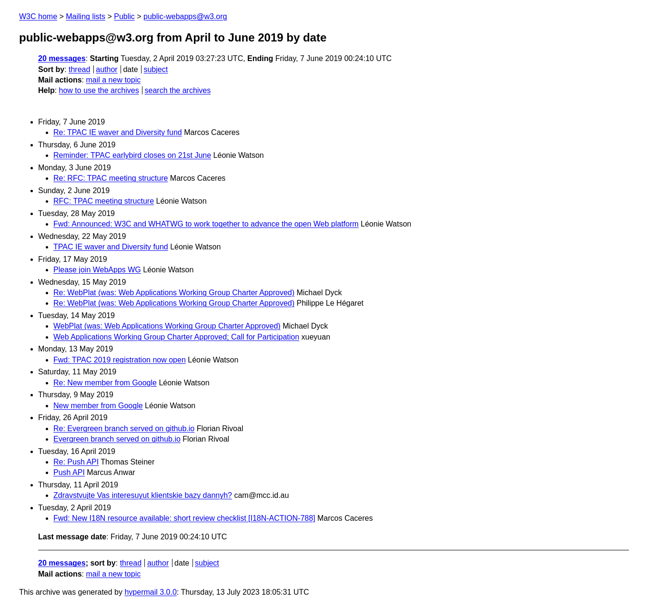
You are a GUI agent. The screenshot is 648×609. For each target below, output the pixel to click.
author (106, 69)
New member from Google (98, 406)
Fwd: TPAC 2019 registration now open (119, 360)
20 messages (62, 58)
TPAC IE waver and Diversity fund (110, 247)
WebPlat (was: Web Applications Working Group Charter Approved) (167, 326)
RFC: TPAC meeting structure (103, 201)
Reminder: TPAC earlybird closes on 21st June (132, 155)
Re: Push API (76, 462)
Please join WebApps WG (97, 270)
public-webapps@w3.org (185, 16)
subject (155, 69)
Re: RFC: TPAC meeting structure (110, 178)
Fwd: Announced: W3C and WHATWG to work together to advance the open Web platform (206, 224)
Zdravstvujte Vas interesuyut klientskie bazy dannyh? (142, 495)
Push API (69, 472)
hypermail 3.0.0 (150, 592)
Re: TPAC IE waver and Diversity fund (117, 132)
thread (79, 69)
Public (124, 16)
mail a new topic (113, 80)
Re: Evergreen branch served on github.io (123, 428)
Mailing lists (85, 16)
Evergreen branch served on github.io (117, 439)
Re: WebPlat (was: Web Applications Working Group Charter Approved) (173, 293)
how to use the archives (99, 90)
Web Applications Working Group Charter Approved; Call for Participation (176, 337)
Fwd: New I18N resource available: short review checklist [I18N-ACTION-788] (184, 518)
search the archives (178, 90)
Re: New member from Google (105, 383)
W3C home (38, 16)
